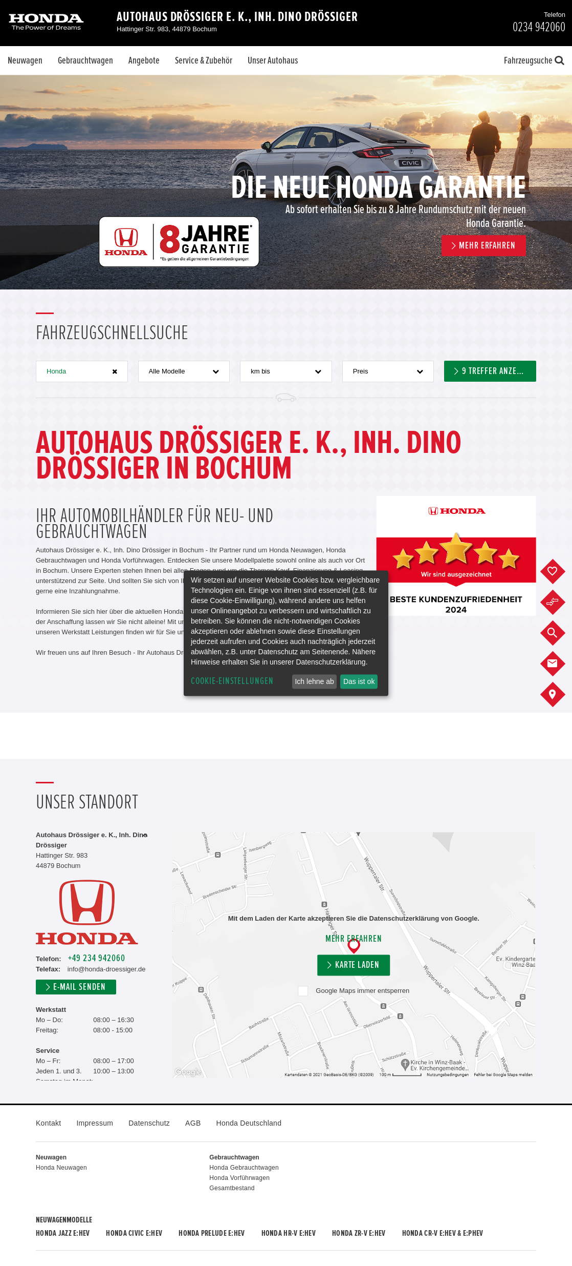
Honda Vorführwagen (239, 1177)
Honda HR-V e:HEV (288, 1233)
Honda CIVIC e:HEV (134, 1233)
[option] (286, 182)
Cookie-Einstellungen (232, 681)
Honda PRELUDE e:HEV (212, 1233)
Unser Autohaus (273, 60)
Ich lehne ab (314, 681)
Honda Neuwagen (61, 1167)
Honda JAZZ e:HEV (63, 1233)
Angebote (144, 60)
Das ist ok (359, 681)
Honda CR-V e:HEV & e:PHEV (442, 1233)
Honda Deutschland (249, 1123)
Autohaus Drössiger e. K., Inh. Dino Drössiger (237, 17)
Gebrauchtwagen (85, 60)
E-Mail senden (79, 987)
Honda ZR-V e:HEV (358, 1233)
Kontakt (48, 1123)
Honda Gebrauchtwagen (244, 1167)
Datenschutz (149, 1123)
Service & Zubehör (203, 60)
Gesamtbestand (231, 1188)
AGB (193, 1123)
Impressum (94, 1123)
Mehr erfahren (353, 939)
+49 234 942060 (96, 958)
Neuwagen (25, 60)
